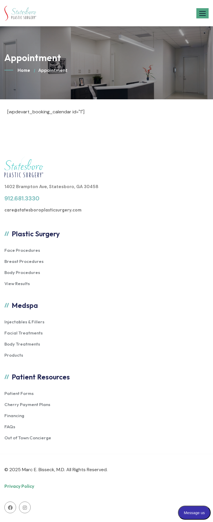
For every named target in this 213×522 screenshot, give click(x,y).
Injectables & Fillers (24, 322)
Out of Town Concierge (27, 438)
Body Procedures (22, 272)
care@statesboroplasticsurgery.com (43, 210)
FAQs (9, 426)
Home (24, 70)
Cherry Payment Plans (27, 404)
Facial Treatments (23, 333)
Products (13, 355)
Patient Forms (19, 393)
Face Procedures (22, 250)
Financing (14, 415)
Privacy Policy (19, 486)
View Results (17, 283)
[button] (202, 13)
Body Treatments (22, 344)
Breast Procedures (24, 261)
